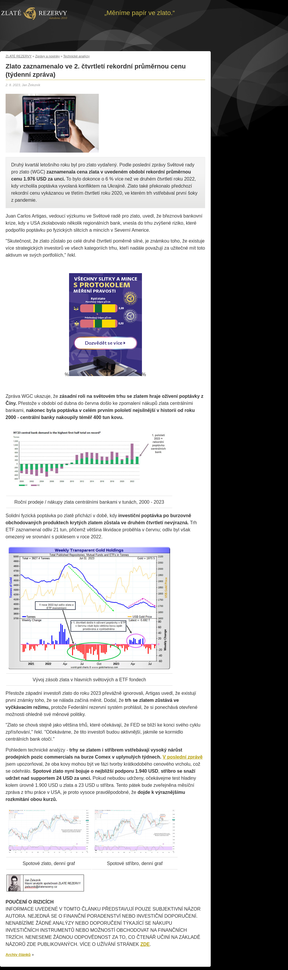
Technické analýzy (76, 56)
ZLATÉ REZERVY (18, 56)
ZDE (145, 944)
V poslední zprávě (182, 756)
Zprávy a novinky (47, 56)
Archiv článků (18, 954)
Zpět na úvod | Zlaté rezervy (34, 13)
